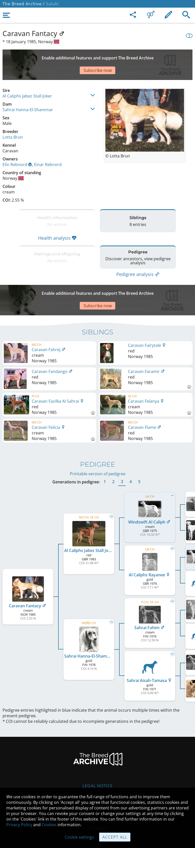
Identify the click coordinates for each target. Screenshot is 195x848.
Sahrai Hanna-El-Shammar (28, 92)
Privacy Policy (19, 824)
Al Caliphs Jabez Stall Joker (27, 78)
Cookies (49, 824)
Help (97, 776)
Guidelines (97, 787)
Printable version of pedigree (97, 443)
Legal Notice (98, 755)
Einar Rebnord (48, 147)
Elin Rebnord (17, 147)
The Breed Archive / (24, 4)
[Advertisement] (97, 55)
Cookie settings (79, 837)
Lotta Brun (13, 119)
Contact (98, 766)
